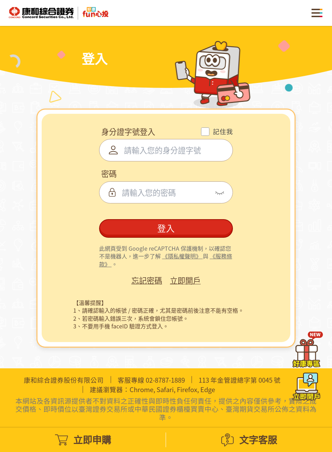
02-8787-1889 (165, 380)
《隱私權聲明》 (182, 256)
